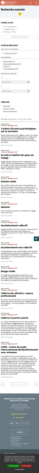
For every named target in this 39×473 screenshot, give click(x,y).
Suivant (36, 384)
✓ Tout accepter (13, 466)
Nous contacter (20, 414)
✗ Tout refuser (26, 466)
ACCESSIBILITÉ (15, 440)
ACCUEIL (20, 432)
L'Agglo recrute (16, 445)
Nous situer (20, 417)
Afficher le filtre (20, 14)
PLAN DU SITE (15, 442)
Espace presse (15, 437)
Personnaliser (19, 469)
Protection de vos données (20, 443)
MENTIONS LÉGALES (16, 438)
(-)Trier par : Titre (9, 32)
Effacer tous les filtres (20, 37)
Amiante (5, 207)
